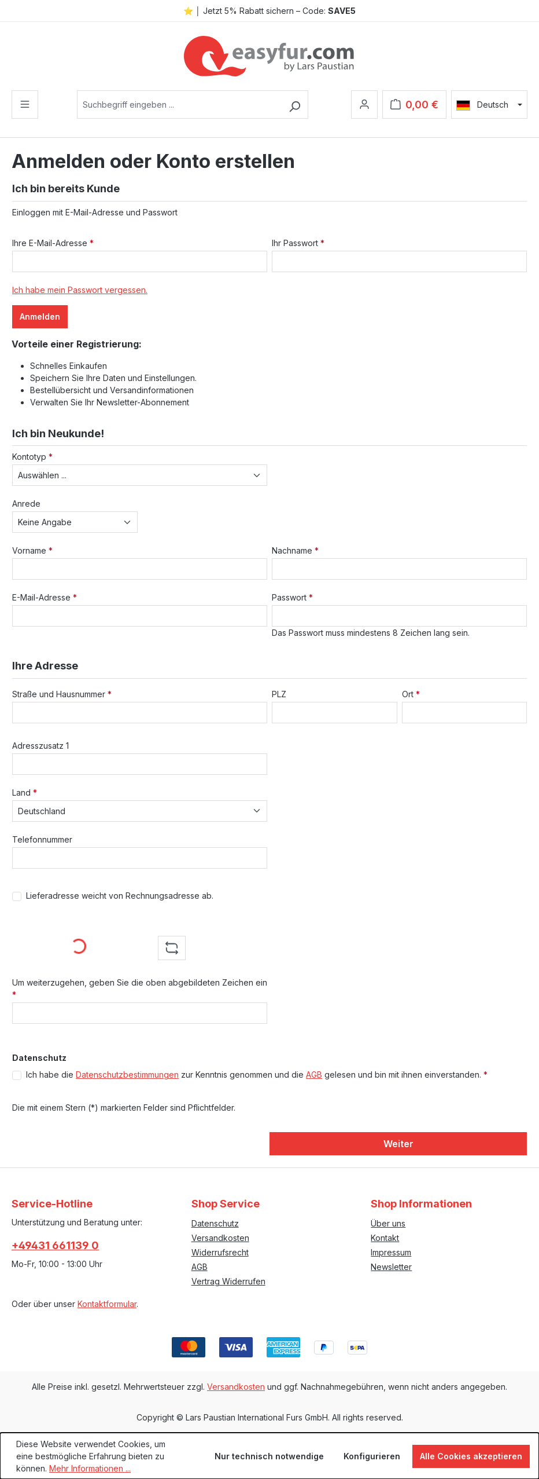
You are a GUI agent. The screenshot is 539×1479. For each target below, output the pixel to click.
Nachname (295, 550)
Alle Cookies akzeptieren (471, 1456)
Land (24, 792)
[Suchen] (294, 104)
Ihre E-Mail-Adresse (53, 243)
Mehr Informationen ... (90, 1468)
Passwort (292, 597)
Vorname (32, 550)
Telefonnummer (42, 839)
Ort (411, 694)
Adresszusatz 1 (40, 746)
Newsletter (391, 1267)
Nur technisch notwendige (269, 1456)
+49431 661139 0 (55, 1245)
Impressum (391, 1252)
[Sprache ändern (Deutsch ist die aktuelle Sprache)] (489, 105)
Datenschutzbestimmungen (127, 1074)
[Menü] (25, 104)
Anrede (26, 503)
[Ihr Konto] (364, 104)
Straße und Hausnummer (62, 694)
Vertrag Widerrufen (228, 1281)
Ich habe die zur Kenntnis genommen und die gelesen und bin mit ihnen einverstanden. (257, 1074)
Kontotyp (32, 457)
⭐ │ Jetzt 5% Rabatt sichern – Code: (269, 11)
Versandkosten (220, 1238)
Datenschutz (215, 1223)
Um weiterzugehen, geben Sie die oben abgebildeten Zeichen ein (139, 989)
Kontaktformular (106, 1304)
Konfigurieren (372, 1456)
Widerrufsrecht (220, 1252)
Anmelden (40, 316)
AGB (314, 1074)
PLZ (279, 694)
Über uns (388, 1223)
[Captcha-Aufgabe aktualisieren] (172, 948)
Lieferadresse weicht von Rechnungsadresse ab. (119, 895)
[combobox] (179, 104)
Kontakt (385, 1238)
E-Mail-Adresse (44, 597)
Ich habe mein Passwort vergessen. (79, 290)
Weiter (398, 1143)
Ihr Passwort (298, 243)
